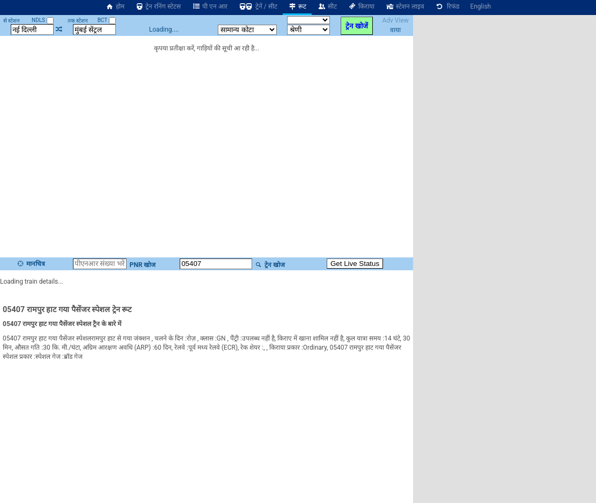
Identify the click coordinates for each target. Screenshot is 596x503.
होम (114, 6)
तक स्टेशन (78, 21)
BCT (107, 20)
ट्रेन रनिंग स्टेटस (158, 6)
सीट (327, 6)
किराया (361, 6)
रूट (297, 6)
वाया (395, 30)
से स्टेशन (11, 21)
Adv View (395, 20)
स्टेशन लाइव (404, 6)
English (480, 6)
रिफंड (447, 6)
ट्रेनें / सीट (257, 6)
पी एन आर (209, 6)
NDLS (43, 20)
